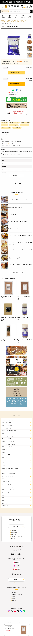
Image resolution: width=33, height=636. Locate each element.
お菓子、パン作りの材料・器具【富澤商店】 (9, 20)
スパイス (3, 21)
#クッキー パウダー (25, 122)
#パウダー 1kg (4, 122)
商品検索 (9, 622)
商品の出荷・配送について (14, 94)
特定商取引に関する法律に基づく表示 (12, 624)
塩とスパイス (23, 20)
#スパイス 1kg (4, 125)
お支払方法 (13, 530)
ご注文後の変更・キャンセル (16, 536)
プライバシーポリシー (16, 600)
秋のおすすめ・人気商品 (15, 141)
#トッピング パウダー (14, 122)
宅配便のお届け (14, 532)
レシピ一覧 (14, 622)
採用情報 (27, 624)
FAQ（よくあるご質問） (16, 594)
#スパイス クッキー (17, 127)
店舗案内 (22, 624)
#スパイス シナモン (24, 125)
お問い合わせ (13, 538)
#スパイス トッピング (6, 127)
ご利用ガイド (14, 592)
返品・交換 (13, 534)
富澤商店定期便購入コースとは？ (16, 92)
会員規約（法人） (15, 598)
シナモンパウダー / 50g (6, 134)
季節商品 (6, 141)
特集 (2, 141)
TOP (6, 622)
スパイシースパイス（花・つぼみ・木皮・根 (15, 21)
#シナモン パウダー (14, 125)
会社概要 (16, 583)
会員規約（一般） (15, 596)
